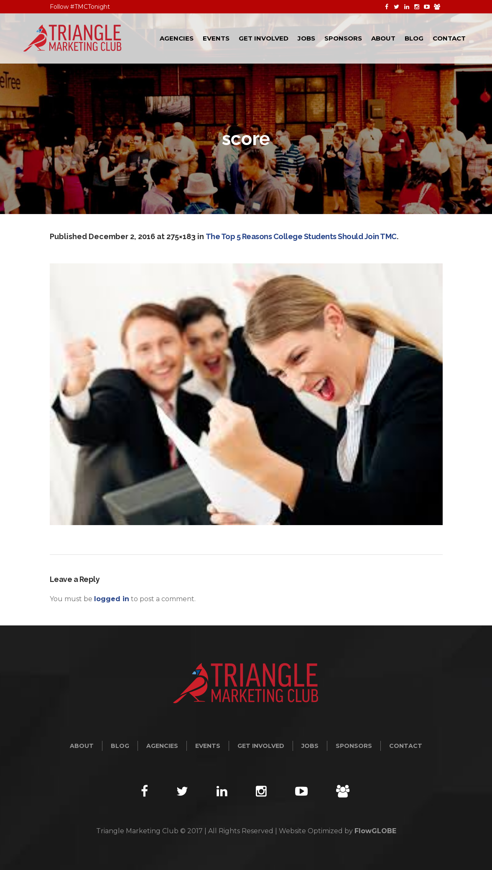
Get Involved (260, 746)
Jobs (310, 746)
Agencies (162, 746)
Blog (120, 746)
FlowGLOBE (375, 831)
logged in (111, 599)
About (82, 746)
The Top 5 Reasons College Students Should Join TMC (301, 236)
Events (207, 746)
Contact (405, 746)
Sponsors (354, 746)
